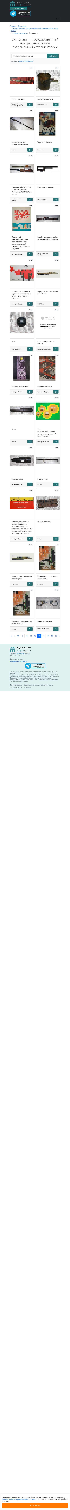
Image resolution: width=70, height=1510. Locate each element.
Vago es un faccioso (44, 142)
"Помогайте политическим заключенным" (22, 622)
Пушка (14, 429)
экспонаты (20, 653)
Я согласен (35, 1505)
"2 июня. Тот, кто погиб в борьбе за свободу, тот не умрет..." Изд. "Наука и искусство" (21, 295)
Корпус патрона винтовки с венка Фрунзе (22, 577)
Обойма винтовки (44, 522)
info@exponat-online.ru (18, 661)
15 (35, 636)
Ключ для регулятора (45, 187)
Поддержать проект (18, 8)
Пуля (13, 341)
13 (26, 636)
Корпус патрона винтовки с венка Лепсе (47, 292)
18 (48, 636)
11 (18, 636)
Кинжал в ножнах (18, 99)
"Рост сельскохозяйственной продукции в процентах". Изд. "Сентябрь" (46, 432)
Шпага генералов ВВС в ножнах (46, 342)
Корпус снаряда (17, 479)
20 (56, 636)
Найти (53, 56)
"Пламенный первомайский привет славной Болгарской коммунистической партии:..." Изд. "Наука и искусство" (21, 243)
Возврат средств (16, 687)
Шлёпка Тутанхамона (26, 61)
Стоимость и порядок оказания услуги (38, 685)
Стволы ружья (42, 479)
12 (22, 636)
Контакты (27, 687)
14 (31, 636)
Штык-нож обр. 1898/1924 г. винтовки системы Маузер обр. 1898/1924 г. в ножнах (22, 190)
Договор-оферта (16, 685)
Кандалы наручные (44, 621)
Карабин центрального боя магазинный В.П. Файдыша (47, 238)
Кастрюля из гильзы (45, 99)
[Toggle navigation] (57, 19)
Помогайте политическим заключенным (47, 577)
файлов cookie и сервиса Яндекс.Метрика (18, 1499)
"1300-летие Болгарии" (20, 386)
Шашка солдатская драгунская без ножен (20, 143)
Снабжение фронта (44, 386)
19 (52, 636)
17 (43, 636)
